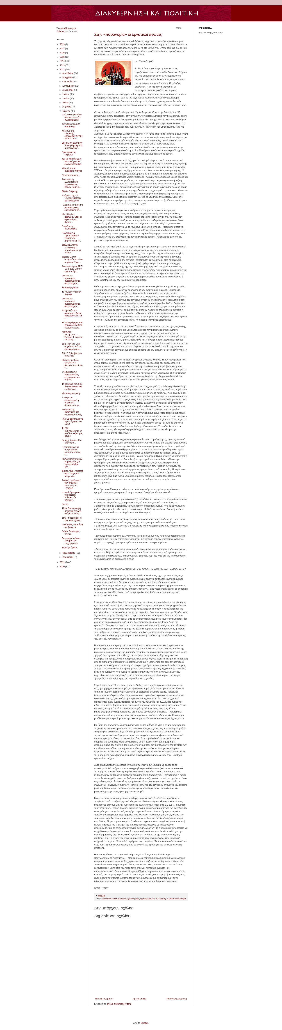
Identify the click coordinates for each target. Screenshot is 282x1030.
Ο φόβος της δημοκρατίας (69, 227)
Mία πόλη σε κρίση (71, 393)
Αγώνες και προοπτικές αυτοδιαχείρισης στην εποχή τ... (71, 279)
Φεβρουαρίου (69, 553)
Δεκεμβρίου (68, 73)
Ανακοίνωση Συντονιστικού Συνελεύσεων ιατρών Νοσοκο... (71, 183)
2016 (62, 52)
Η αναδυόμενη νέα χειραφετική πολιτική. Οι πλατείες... (70, 496)
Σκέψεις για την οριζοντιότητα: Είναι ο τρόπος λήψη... (72, 259)
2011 (62, 562)
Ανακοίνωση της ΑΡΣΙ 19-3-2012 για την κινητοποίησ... (72, 269)
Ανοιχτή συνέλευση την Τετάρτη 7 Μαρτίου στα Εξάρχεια (71, 484)
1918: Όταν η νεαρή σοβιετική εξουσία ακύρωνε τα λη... (71, 511)
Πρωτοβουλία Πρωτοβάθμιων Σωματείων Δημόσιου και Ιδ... (71, 237)
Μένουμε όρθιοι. (69, 547)
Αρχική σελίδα (139, 998)
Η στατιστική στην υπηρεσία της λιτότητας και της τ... (71, 451)
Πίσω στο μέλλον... (71, 175)
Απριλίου (67, 106)
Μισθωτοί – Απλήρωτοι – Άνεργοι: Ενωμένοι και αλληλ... (72, 336)
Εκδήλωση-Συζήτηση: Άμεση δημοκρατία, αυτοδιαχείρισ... (72, 145)
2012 (62, 69)
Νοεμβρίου (67, 77)
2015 (62, 57)
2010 (62, 566)
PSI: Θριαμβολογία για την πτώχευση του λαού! (72, 421)
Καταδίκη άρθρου (70, 287)
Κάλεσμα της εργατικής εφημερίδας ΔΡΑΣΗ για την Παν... (72, 135)
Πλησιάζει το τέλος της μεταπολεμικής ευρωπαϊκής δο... (72, 207)
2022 (62, 48)
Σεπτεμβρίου (68, 86)
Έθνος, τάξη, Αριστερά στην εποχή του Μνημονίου (72, 473)
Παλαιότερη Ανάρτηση (176, 998)
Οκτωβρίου (68, 81)
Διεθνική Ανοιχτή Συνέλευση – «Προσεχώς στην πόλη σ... (71, 249)
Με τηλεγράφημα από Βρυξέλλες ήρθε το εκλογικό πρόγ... (72, 325)
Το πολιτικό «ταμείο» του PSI (71, 293)
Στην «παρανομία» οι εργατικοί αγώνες (128, 34)
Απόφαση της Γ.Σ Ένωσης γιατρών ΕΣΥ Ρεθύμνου (71, 198)
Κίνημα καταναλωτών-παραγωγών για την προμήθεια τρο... (72, 463)
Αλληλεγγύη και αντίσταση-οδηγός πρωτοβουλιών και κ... (72, 314)
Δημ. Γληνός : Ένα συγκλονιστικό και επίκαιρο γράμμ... (71, 346)
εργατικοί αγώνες (147, 899)
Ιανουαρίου (68, 557)
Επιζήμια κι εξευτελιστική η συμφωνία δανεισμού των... (71, 401)
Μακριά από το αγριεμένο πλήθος (72, 169)
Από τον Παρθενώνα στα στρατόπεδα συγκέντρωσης (72, 117)
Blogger (144, 1023)
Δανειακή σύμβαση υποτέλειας (71, 125)
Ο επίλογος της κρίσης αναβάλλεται (72, 525)
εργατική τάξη (133, 899)
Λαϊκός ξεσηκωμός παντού (71, 532)
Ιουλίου (66, 94)
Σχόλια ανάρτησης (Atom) (119, 1004)
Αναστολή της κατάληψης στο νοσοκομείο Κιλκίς (72, 412)
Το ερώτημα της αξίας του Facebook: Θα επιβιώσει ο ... (72, 386)
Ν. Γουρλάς (161, 899)
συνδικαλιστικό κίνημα (176, 899)
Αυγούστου (68, 90)
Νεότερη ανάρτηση (104, 998)
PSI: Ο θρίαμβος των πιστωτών (72, 354)
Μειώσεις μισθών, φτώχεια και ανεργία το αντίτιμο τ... (72, 364)
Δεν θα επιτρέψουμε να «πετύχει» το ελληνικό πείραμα (71, 161)
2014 (62, 61)
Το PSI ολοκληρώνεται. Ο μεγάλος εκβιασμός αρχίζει (72, 432)
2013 (62, 65)
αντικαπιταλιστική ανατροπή (114, 899)
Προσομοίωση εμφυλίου (69, 153)
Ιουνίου (66, 98)
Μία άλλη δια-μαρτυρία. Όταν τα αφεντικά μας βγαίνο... (72, 218)
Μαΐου (65, 102)
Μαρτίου (66, 111)
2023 (62, 44)
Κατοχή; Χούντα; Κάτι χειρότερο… (72, 441)
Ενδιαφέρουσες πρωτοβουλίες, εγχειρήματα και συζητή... (70, 376)
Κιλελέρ (65, 504)
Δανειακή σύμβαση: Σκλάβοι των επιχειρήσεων (71, 541)
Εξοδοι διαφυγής (70, 191)
